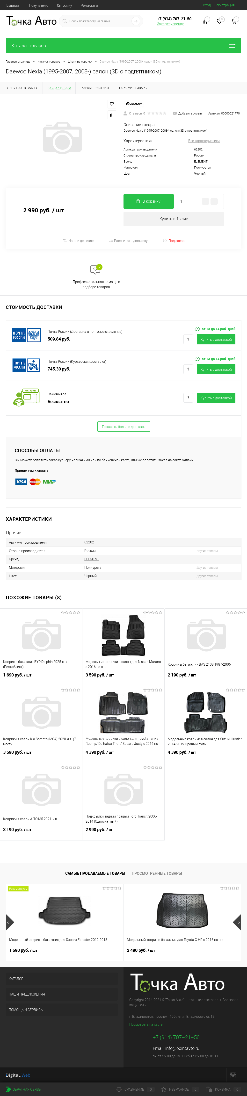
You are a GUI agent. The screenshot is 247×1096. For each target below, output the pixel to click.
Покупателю (38, 5)
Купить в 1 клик (174, 219)
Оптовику (64, 5)
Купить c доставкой (216, 340)
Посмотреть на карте (145, 1024)
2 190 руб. (206, 677)
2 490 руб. (102, 950)
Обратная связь (23, 1089)
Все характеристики (204, 141)
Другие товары (207, 551)
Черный (199, 173)
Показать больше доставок (123, 427)
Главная (12, 5)
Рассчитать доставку (128, 241)
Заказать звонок (170, 24)
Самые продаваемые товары (95, 873)
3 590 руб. (123, 677)
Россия (199, 155)
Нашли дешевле (78, 241)
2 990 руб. (123, 832)
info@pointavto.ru (182, 1048)
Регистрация (224, 5)
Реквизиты (89, 5)
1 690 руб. (41, 677)
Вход (207, 5)
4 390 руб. (123, 755)
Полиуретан (202, 167)
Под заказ (173, 241)
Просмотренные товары (157, 873)
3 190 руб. (41, 832)
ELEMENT (201, 161)
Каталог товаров (123, 45)
